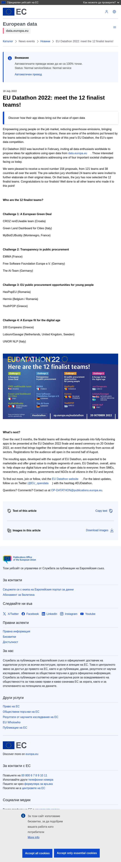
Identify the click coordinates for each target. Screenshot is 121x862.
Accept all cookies (37, 853)
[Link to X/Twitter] (11, 614)
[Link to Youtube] (87, 614)
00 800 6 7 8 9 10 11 (34, 775)
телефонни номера (40, 779)
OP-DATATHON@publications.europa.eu (76, 490)
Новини (45, 41)
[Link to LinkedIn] (49, 614)
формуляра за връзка (38, 783)
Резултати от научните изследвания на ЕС (30, 717)
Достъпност (10, 642)
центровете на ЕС (33, 788)
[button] (114, 12)
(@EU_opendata (37, 483)
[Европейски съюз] (15, 12)
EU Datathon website (65, 478)
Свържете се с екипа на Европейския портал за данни (38, 589)
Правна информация (16, 631)
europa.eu (32, 754)
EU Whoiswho (11, 722)
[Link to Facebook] (30, 614)
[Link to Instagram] (68, 614)
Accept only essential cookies (77, 853)
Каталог (8, 41)
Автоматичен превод (28, 74)
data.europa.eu (77, 153)
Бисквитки (9, 636)
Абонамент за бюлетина (18, 594)
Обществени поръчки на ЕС (21, 711)
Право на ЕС (11, 706)
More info (33, 837)
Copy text (104, 511)
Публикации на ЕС (15, 727)
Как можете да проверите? (101, 2)
